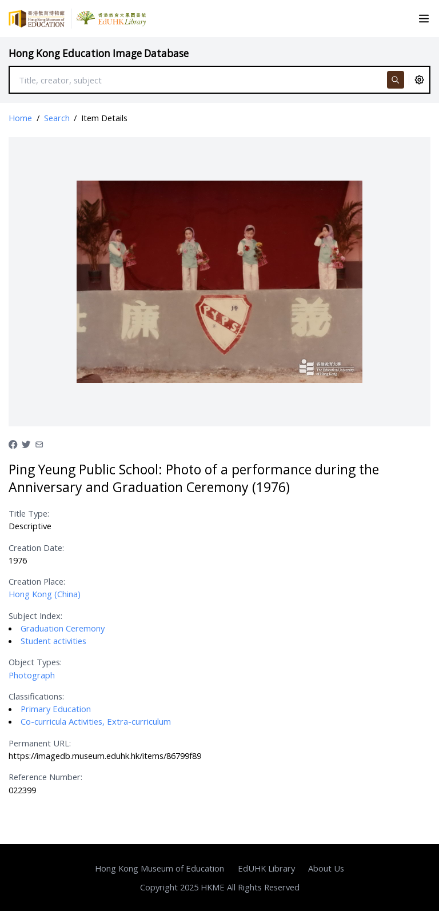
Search (57, 117)
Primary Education (56, 708)
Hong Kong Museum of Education (159, 868)
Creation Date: (36, 547)
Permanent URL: (40, 743)
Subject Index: (35, 615)
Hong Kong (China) (45, 594)
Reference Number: (45, 776)
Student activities (53, 640)
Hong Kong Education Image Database (99, 53)
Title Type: (29, 513)
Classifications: (36, 696)
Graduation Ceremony (63, 628)
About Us (326, 868)
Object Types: (35, 662)
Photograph (32, 675)
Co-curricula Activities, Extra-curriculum (96, 721)
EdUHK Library (266, 868)
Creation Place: (37, 581)
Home (20, 117)
